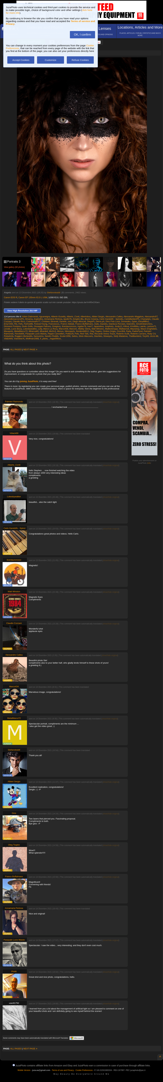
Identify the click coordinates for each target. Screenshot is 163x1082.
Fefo (20, 324)
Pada (128, 331)
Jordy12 (118, 326)
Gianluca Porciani (117, 324)
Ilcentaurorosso (69, 326)
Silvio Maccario (86, 336)
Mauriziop (134, 329)
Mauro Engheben (149, 329)
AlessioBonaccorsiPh (14, 319)
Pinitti (14, 971)
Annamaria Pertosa (53, 319)
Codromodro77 (33, 321)
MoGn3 (52, 331)
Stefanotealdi (53, 292)
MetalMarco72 (20, 331)
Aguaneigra (44, 316)
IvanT (89, 326)
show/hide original (110, 402)
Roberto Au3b (122, 333)
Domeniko (126, 321)
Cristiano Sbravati (49, 321)
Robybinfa (8, 336)
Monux (60, 331)
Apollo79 (67, 319)
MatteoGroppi (111, 329)
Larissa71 (151, 326)
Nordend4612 (82, 331)
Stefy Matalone (120, 336)
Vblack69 (8, 338)
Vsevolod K (19, 338)
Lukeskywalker (30, 329)
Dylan (134, 321)
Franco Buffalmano (84, 324)
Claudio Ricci (19, 321)
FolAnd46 (28, 324)
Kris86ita (134, 326)
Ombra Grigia (109, 331)
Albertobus (85, 316)
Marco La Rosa (50, 329)
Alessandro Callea (114, 316)
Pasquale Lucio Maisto (36, 333)
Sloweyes (107, 336)
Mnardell (44, 331)
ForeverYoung (40, 324)
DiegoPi (91, 321)
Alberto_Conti (72, 316)
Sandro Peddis (52, 336)
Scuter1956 (65, 336)
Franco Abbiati (67, 324)
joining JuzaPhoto (29, 381)
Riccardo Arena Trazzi (104, 333)
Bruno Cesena (91, 319)
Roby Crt (151, 333)
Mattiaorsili (124, 329)
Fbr (15, 324)
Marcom (73, 329)
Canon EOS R (10, 297)
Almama (29, 319)
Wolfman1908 (32, 338)
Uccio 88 (154, 336)
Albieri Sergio (98, 316)
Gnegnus (56, 326)
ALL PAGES (16, 349)
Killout (126, 326)
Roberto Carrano (138, 333)
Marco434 (63, 329)
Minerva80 (34, 331)
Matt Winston (97, 329)
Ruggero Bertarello (23, 336)
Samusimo (38, 336)
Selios (74, 336)
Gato (96, 324)
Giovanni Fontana (12, 326)
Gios (14, 813)
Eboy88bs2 (143, 321)
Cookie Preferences (84, 1070)
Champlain (145, 319)
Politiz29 (69, 333)
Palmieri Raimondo (14, 401)
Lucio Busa (16, 329)
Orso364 (121, 331)
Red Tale (84, 333)
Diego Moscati (79, 321)
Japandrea (99, 326)
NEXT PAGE (30, 349)
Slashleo (98, 336)
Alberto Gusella (58, 316)
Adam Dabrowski (30, 316)
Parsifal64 (19, 333)
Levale (7, 329)
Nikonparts (70, 331)
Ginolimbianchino (144, 324)
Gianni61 (130, 324)
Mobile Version (24, 1070)
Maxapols (8, 331)
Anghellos (38, 319)
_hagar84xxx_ (55, 338)
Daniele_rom (65, 321)
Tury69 (145, 336)
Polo (77, 333)
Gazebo (103, 324)
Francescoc (53, 324)
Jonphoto (109, 326)
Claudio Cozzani (14, 623)
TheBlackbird (135, 336)
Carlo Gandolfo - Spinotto (111, 319)
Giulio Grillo (27, 326)
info (149, 463)
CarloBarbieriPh (131, 319)
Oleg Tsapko (96, 331)
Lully (40, 329)
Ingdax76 (81, 326)
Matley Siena (84, 329)
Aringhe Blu (78, 319)
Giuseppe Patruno (42, 326)
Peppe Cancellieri (56, 333)
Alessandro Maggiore (133, 316)
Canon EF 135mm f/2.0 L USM (33, 297)
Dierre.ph (100, 321)
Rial (91, 333)
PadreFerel (137, 331)
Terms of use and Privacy (63, 1070)
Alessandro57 (151, 316)
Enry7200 (8, 324)
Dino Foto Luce (112, 321)
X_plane (44, 338)
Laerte (143, 326)
